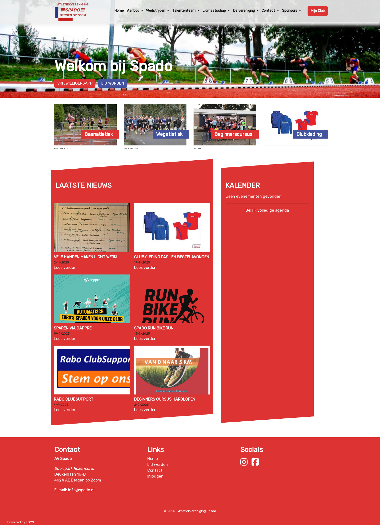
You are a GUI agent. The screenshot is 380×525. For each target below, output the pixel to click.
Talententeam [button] (184, 11)
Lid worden (112, 83)
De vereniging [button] (244, 11)
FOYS (30, 522)
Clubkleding (309, 134)
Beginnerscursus (233, 134)
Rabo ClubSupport (73, 399)
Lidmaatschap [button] (214, 11)
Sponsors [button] (290, 11)
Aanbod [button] (133, 11)
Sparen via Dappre (73, 328)
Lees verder (64, 267)
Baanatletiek (98, 134)
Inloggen (155, 476)
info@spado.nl (81, 490)
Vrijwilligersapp (74, 83)
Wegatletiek (169, 134)
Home (119, 11)
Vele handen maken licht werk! (85, 257)
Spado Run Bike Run (153, 328)
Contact (154, 470)
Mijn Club (318, 11)
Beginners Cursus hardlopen (164, 399)
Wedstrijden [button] (156, 11)
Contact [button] (269, 11)
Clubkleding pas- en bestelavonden (171, 257)
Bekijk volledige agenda (267, 210)
